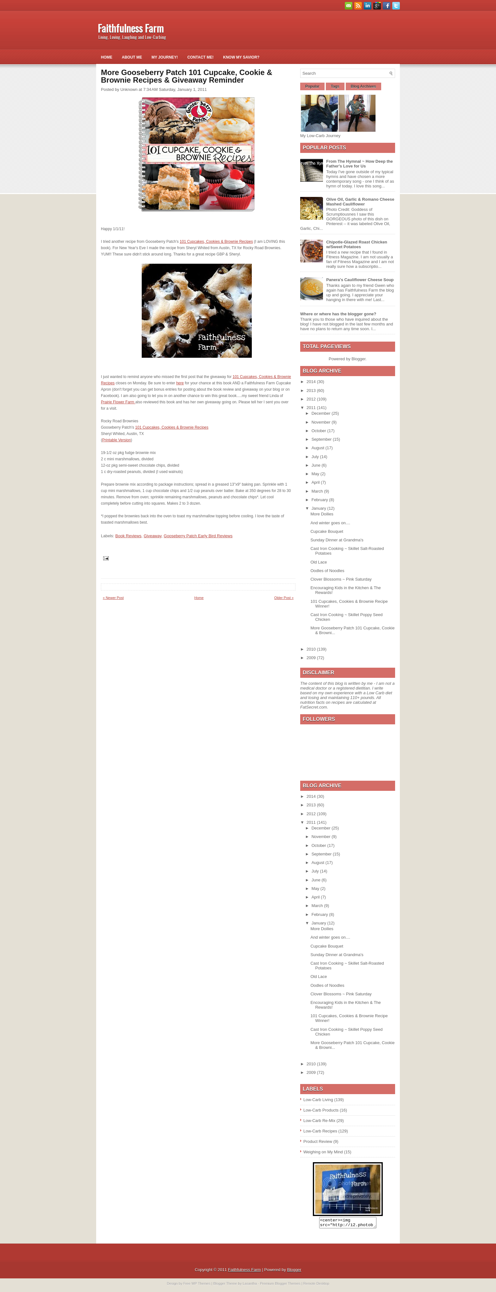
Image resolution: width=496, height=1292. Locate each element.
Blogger (358, 358)
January (319, 508)
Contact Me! (200, 57)
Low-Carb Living (318, 1099)
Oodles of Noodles (327, 570)
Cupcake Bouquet (326, 531)
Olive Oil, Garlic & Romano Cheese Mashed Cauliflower (360, 201)
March (318, 491)
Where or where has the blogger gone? (338, 314)
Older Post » (284, 598)
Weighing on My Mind (323, 1152)
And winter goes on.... (330, 522)
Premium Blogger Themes (280, 1285)
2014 (312, 381)
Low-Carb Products (320, 1110)
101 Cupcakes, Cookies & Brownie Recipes (216, 241)
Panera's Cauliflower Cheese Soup (360, 279)
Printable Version (116, 440)
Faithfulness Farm (131, 28)
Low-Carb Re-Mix (319, 1120)
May (316, 473)
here (180, 383)
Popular (312, 86)
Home (106, 57)
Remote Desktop (316, 1285)
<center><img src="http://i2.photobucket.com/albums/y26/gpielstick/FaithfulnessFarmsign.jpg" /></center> (348, 1223)
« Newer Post (113, 598)
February (320, 499)
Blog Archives (363, 86)
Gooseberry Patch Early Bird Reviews (198, 535)
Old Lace (318, 562)
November (322, 422)
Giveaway (152, 535)
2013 (312, 390)
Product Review (317, 1141)
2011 (312, 407)
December (322, 413)
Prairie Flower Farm (118, 402)
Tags (335, 86)
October (319, 430)
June (317, 465)
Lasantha (250, 1285)
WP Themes (200, 1285)
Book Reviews (128, 535)
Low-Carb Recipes (320, 1131)
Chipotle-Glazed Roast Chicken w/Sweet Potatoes (356, 244)
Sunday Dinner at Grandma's (336, 540)
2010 (312, 649)
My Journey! (165, 57)
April (316, 482)
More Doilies (321, 514)
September (322, 439)
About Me (132, 57)
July (316, 456)
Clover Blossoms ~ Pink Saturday (340, 579)
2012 (312, 399)
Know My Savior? (241, 57)
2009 (312, 657)
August (319, 447)
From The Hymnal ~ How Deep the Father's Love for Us (359, 163)
